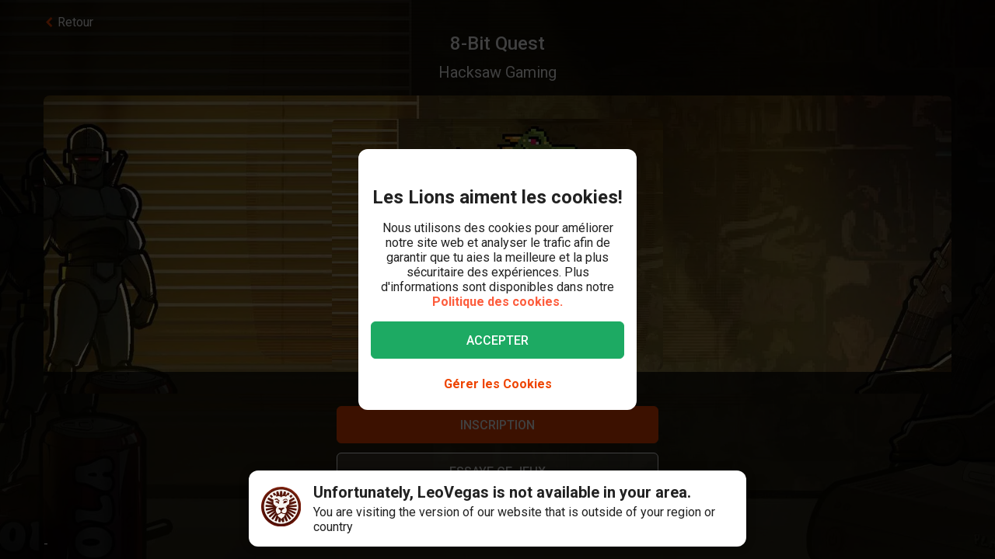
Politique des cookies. (497, 301)
